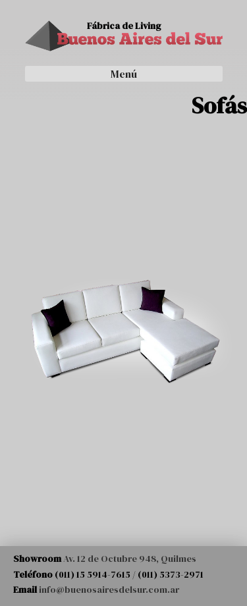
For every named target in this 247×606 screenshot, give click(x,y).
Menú (124, 74)
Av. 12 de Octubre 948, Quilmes (129, 558)
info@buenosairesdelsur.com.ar (109, 589)
